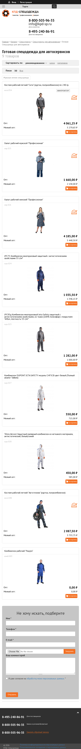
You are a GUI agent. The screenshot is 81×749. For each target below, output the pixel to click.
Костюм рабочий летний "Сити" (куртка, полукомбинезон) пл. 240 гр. (36, 85)
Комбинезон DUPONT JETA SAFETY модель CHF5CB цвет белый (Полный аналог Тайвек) (39, 376)
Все (21, 70)
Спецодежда (25, 41)
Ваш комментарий (15, 655)
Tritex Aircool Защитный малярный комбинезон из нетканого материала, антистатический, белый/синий (38, 435)
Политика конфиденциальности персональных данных (42, 745)
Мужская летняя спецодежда (16, 77)
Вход (14, 2)
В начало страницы (76, 712)
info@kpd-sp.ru (40, 24)
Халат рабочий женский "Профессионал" (23, 199)
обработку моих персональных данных (45, 678)
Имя (8, 618)
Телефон (11, 629)
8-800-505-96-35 (41, 20)
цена (52, 63)
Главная (5, 41)
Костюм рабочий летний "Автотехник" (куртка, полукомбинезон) (34, 492)
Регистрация (26, 2)
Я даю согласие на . (36, 678)
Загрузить (69, 651)
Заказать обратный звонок (38, 732)
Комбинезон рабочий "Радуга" (18, 550)
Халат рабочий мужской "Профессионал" (23, 143)
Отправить (12, 694)
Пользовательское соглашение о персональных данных (43, 747)
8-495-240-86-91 (41, 31)
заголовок (62, 63)
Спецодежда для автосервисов (46, 41)
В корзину (73, 132)
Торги (25, 6)
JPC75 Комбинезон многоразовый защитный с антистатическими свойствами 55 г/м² (35, 257)
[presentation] (27, 686)
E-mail (10, 639)
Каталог (14, 41)
